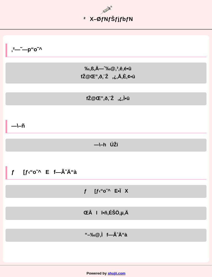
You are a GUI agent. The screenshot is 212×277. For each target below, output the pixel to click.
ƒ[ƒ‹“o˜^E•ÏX (106, 191)
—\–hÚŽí (106, 144)
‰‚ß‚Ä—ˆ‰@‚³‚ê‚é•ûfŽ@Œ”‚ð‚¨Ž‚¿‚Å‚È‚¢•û (106, 72)
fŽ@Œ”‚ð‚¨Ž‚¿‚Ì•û (106, 98)
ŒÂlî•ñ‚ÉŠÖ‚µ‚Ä (106, 213)
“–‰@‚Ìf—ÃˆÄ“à (106, 235)
